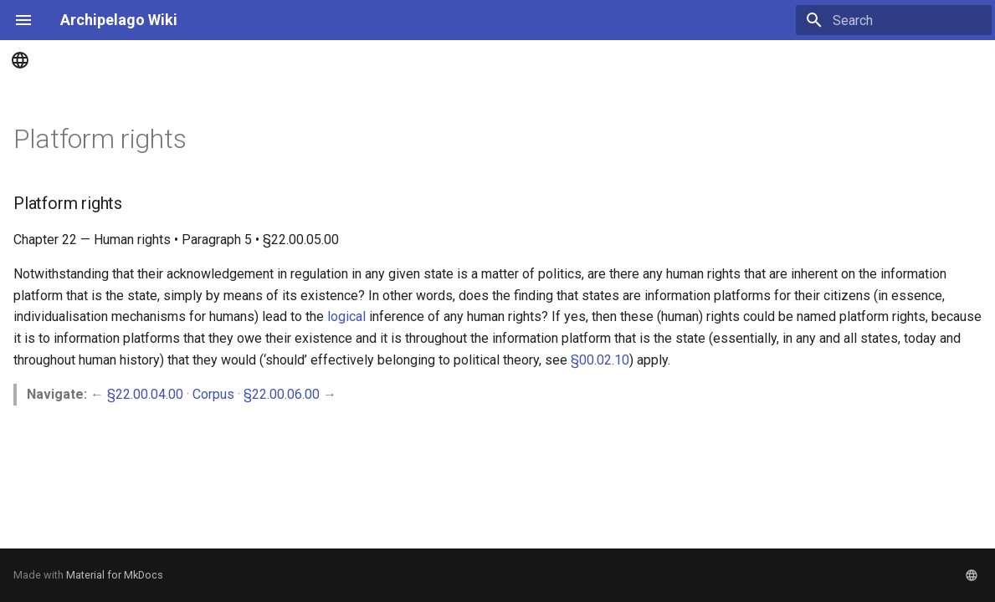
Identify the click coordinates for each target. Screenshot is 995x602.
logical (346, 316)
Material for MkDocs (114, 575)
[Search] (894, 20)
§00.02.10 (600, 360)
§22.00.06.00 (282, 394)
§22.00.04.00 (145, 394)
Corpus (213, 394)
